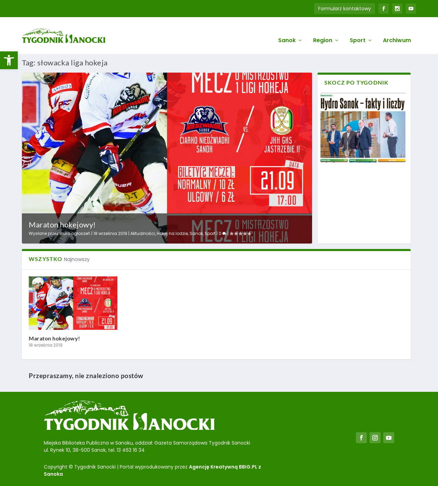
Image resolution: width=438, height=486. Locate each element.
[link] (9, 60)
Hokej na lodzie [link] (172, 233)
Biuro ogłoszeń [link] (75, 233)
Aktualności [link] (142, 233)
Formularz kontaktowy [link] (344, 8)
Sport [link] (357, 31)
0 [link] (223, 233)
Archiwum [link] (397, 31)
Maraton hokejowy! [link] (62, 223)
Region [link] (322, 31)
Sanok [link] (287, 31)
